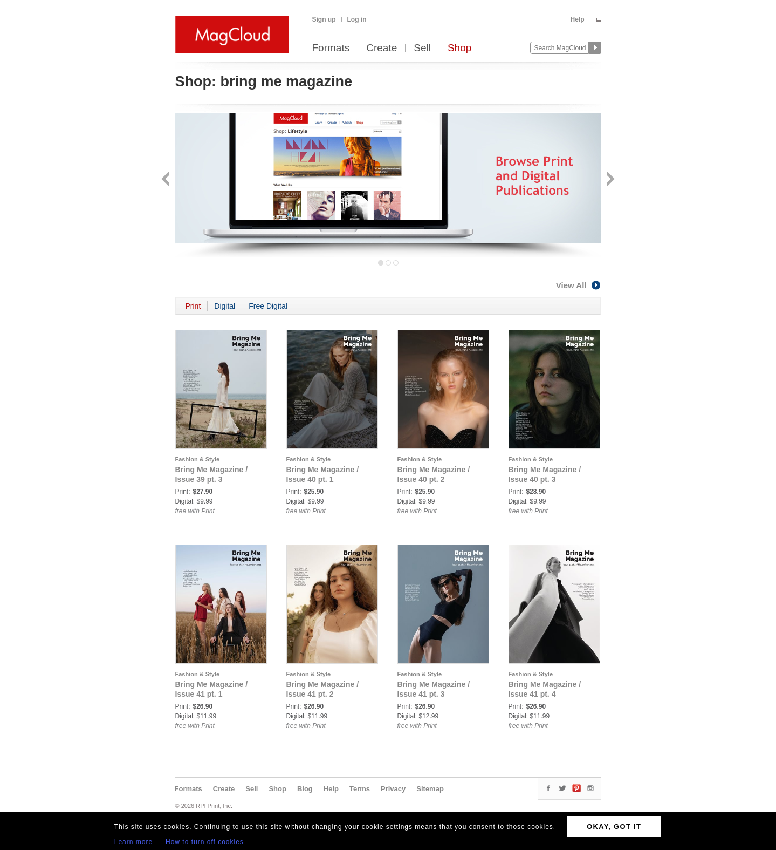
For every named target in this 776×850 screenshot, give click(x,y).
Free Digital (268, 306)
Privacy (393, 789)
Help (577, 19)
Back (166, 180)
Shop (459, 48)
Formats (331, 48)
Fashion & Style (197, 459)
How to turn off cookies (205, 842)
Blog (305, 789)
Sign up (324, 19)
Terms (359, 789)
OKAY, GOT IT (614, 826)
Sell (422, 48)
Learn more (133, 842)
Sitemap (430, 789)
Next (610, 180)
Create (381, 48)
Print (193, 306)
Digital (224, 306)
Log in (357, 19)
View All (578, 285)
